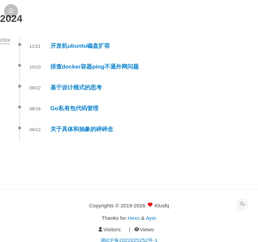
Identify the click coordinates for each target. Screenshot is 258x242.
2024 (5, 40)
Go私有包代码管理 (74, 108)
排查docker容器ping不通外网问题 (94, 66)
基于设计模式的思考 (76, 87)
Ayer (151, 218)
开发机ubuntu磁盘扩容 (80, 45)
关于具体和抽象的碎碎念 (81, 129)
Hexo (134, 218)
